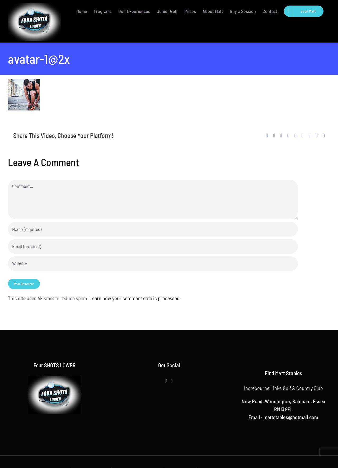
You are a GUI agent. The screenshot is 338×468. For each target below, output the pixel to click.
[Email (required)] (153, 246)
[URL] (153, 263)
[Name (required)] (153, 229)
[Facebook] (166, 381)
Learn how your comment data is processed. (135, 298)
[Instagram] (171, 381)
